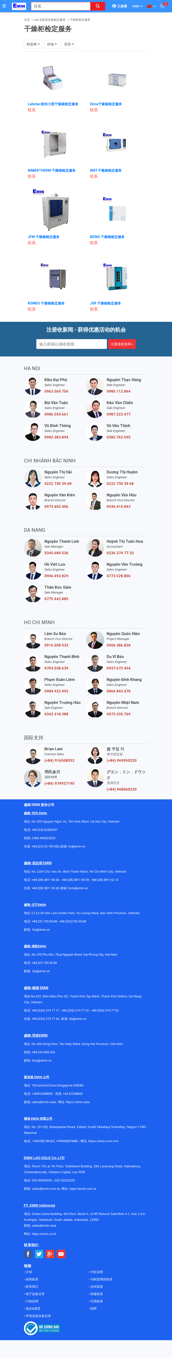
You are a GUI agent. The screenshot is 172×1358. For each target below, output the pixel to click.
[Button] (4, 6)
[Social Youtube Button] (61, 1254)
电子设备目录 (35, 1294)
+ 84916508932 (42, 1094)
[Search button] (98, 6)
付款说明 (96, 1272)
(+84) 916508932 (59, 760)
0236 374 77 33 (120, 553)
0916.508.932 (56, 645)
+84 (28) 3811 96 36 (45, 880)
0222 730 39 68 (57, 483)
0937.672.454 (119, 668)
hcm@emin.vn (78, 888)
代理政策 (96, 1301)
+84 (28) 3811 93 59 (75, 880)
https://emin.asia (78, 1102)
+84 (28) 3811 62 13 (105, 880)
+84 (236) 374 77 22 (75, 1010)
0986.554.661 (56, 414)
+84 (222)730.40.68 (72, 921)
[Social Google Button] (50, 1254)
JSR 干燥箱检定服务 (105, 303)
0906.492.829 (56, 576)
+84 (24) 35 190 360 (45, 846)
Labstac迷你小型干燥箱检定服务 (53, 104)
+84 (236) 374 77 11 (45, 1010)
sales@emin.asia (44, 1102)
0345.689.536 (56, 553)
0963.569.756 (56, 391)
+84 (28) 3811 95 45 (45, 888)
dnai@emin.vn (41, 1060)
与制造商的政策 (101, 1279)
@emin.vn (43, 971)
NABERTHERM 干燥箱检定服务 (52, 170)
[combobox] (58, 6)
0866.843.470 (119, 691)
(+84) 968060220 (122, 789)
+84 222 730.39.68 (45, 921)
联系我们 (31, 1286)
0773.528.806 (119, 576)
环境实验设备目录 (38, 1316)
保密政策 (31, 1279)
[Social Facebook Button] (28, 1254)
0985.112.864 (119, 391)
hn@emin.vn (76, 846)
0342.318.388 (56, 714)
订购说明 (31, 1301)
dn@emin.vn (77, 1019)
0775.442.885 (56, 599)
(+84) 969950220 (122, 760)
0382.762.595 (119, 437)
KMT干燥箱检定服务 (106, 170)
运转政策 (96, 1286)
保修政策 (96, 1294)
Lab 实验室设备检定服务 (50, 19)
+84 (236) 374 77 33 (105, 1010)
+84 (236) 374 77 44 (45, 1019)
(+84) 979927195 (59, 783)
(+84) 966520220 (43, 838)
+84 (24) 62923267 (45, 830)
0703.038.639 (56, 668)
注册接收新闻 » (122, 344)
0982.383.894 (56, 437)
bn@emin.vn (41, 929)
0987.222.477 (119, 414)
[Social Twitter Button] (39, 1254)
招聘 (93, 1308)
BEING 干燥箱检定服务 (107, 237)
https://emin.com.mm (103, 1141)
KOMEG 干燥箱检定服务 (46, 303)
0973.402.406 (56, 506)
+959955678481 (67, 1141)
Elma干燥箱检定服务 (106, 104)
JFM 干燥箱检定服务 (44, 237)
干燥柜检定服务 (80, 19)
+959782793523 (43, 1141)
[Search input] (58, 6)
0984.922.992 (56, 691)
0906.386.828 (119, 645)
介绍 (28, 1272)
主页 (27, 19)
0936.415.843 (119, 506)
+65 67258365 (72, 1094)
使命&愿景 (32, 1308)
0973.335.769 (119, 714)
